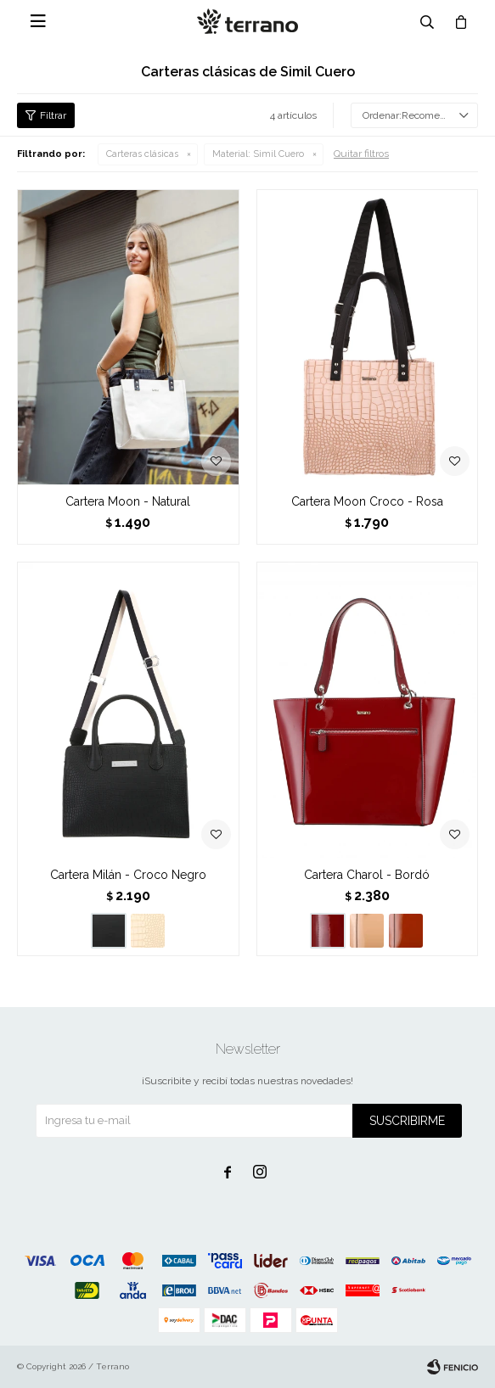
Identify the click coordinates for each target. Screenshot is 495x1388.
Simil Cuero (258, 154)
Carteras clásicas (142, 154)
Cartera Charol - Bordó (367, 874)
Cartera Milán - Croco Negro (128, 874)
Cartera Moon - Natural (127, 501)
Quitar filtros (361, 154)
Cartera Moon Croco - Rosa (367, 501)
